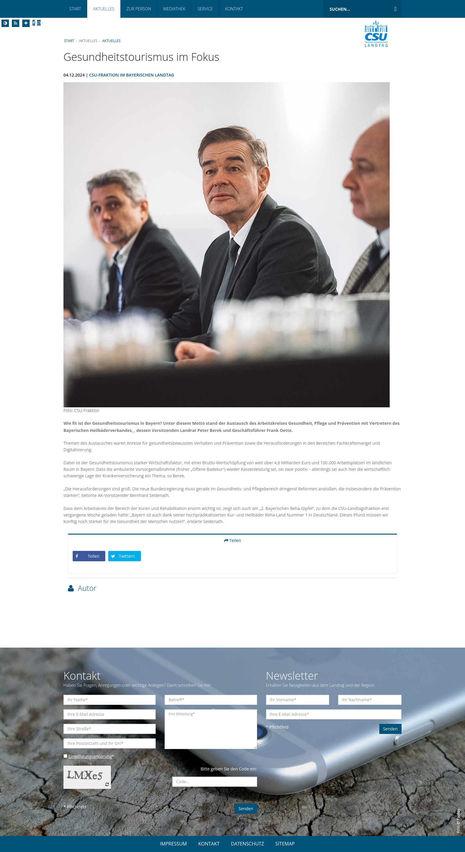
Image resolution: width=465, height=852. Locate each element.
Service (205, 9)
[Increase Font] (26, 23)
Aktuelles (103, 9)
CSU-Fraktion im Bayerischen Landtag (131, 75)
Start (75, 9)
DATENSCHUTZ (247, 843)
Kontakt (234, 9)
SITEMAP (285, 843)
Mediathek (174, 9)
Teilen (232, 540)
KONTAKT (208, 843)
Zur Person (138, 9)
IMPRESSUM (173, 843)
